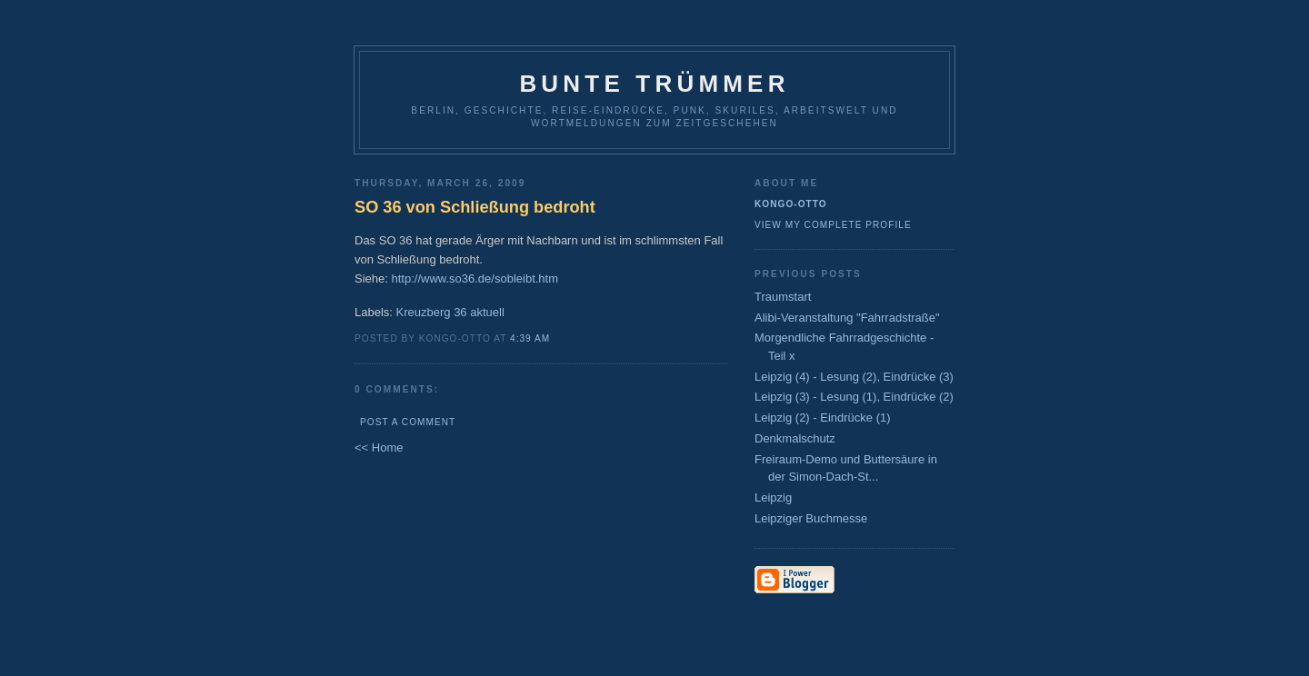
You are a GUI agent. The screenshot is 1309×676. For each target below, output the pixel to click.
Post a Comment (407, 422)
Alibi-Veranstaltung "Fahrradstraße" (847, 317)
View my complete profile (833, 225)
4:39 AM (530, 338)
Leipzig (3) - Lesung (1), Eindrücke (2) (854, 396)
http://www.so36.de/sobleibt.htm (474, 278)
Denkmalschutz (794, 438)
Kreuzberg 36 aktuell (450, 312)
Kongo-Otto (790, 204)
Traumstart (782, 296)
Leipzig (773, 497)
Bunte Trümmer (654, 83)
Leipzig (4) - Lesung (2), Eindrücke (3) (854, 376)
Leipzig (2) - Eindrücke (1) (822, 417)
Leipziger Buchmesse (810, 518)
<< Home (379, 447)
